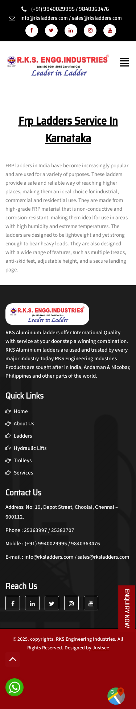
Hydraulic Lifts (25, 448)
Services (19, 473)
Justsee (100, 648)
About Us (19, 423)
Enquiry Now (127, 608)
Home (16, 411)
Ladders (18, 436)
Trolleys (18, 460)
